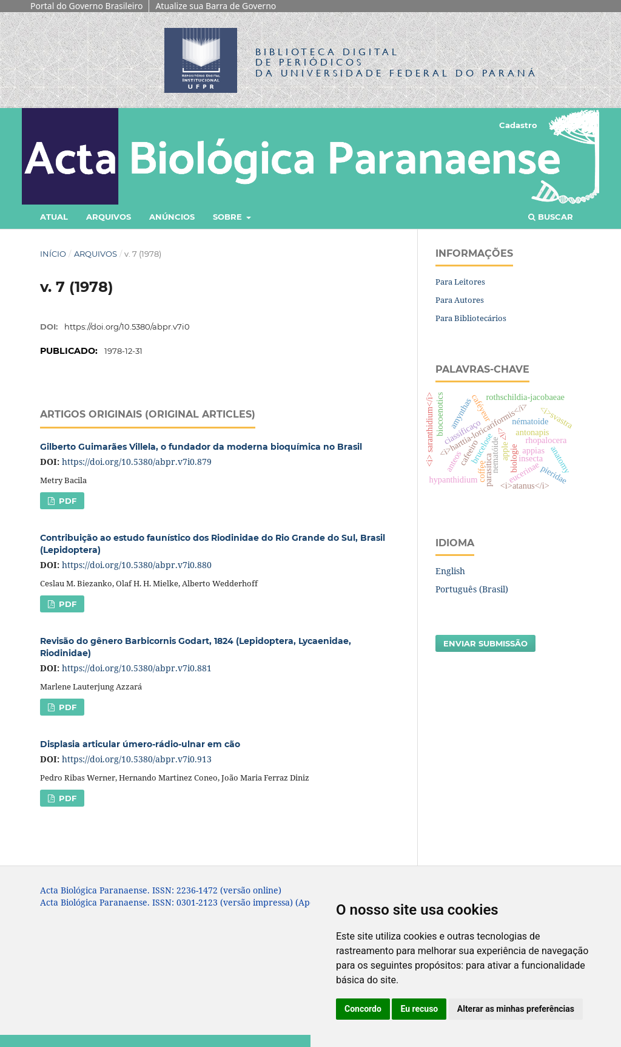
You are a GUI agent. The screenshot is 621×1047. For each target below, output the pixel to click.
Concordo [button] (362, 1009)
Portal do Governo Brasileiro (86, 6)
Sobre (228, 217)
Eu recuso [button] (419, 1009)
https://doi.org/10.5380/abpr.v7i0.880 (137, 565)
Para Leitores (460, 281)
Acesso (566, 125)
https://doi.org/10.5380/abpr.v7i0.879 (137, 461)
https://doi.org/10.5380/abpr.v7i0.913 (137, 759)
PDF (66, 501)
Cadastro (518, 125)
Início (53, 254)
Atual (54, 217)
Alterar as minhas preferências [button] (515, 1009)
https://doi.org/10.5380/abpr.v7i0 (127, 326)
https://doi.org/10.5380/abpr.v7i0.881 (137, 668)
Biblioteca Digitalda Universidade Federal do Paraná (396, 62)
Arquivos (108, 217)
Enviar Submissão (485, 643)
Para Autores (459, 299)
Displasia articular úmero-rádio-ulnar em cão (140, 744)
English (450, 571)
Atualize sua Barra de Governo (215, 6)
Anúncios (172, 217)
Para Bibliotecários (470, 318)
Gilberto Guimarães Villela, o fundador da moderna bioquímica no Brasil (201, 446)
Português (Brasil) (471, 589)
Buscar (550, 217)
